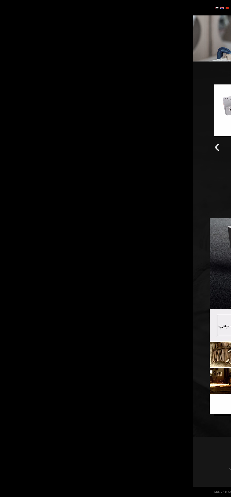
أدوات (108, 7)
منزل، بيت (145, 7)
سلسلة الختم (197, 103)
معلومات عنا (86, 7)
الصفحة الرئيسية (139, 76)
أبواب (124, 7)
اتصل (44, 7)
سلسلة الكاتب (196, 112)
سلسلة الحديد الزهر (193, 94)
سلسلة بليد (198, 85)
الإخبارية (62, 7)
